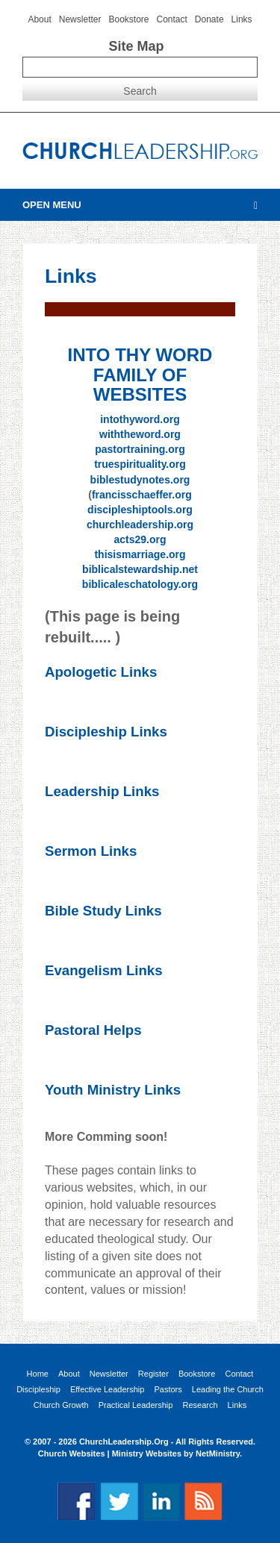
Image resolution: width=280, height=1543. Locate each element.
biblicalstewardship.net (140, 569)
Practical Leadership (136, 1405)
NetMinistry (218, 1453)
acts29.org (139, 539)
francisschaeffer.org (142, 495)
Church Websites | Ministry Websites (111, 1453)
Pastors (167, 1390)
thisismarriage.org (139, 554)
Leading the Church (228, 1390)
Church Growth (61, 1405)
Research (199, 1405)
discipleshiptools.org (140, 510)
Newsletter (80, 19)
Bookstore (128, 19)
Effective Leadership (107, 1390)
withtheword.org (140, 434)
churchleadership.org (140, 524)
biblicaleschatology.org (140, 584)
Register (153, 1374)
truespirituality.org (140, 464)
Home (38, 1374)
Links (241, 19)
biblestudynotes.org (140, 480)
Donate (209, 19)
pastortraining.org (140, 449)
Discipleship (38, 1390)
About (39, 19)
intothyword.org (140, 419)
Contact (172, 19)
